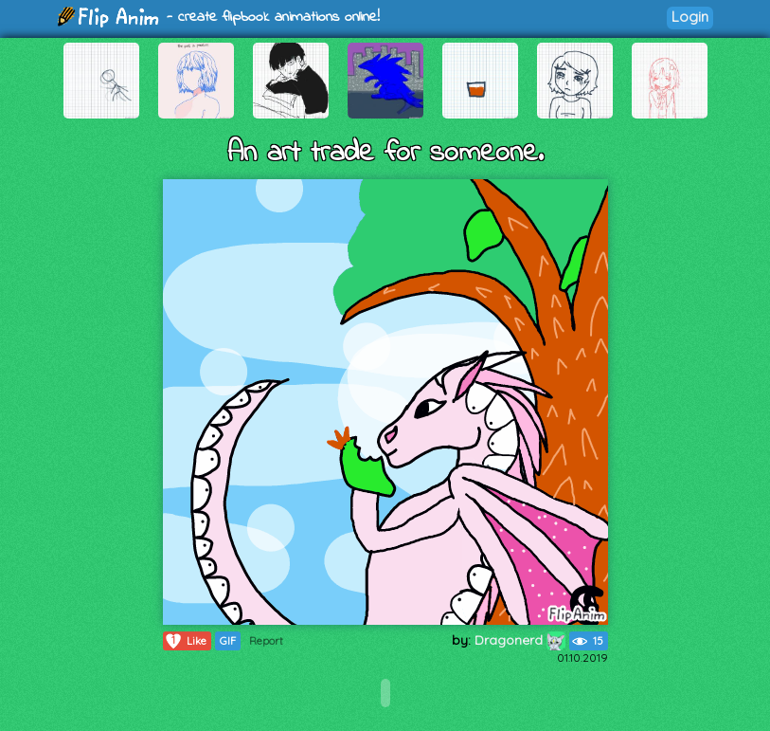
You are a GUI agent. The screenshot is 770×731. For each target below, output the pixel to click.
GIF (228, 641)
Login (690, 17)
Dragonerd (520, 640)
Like (185, 640)
